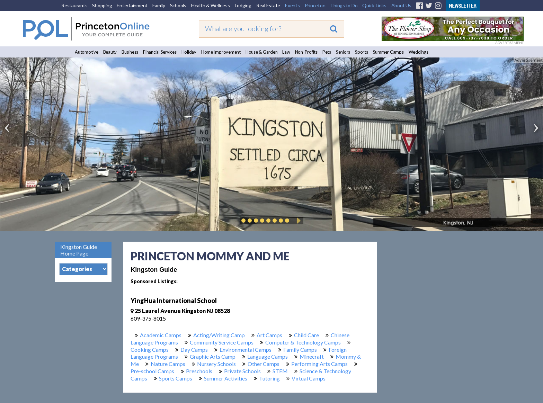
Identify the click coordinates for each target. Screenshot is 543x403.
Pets (326, 52)
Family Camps (300, 349)
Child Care (306, 335)
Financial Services (160, 52)
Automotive (86, 52)
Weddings (418, 52)
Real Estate (268, 5)
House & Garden (262, 52)
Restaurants (74, 5)
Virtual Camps (309, 378)
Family (158, 5)
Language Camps (267, 356)
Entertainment (132, 5)
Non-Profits (306, 52)
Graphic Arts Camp (212, 356)
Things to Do (343, 5)
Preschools (199, 371)
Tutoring (269, 378)
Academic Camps (160, 335)
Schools (178, 5)
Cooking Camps (150, 349)
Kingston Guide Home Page (78, 250)
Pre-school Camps (152, 371)
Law (286, 52)
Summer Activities (225, 378)
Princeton (315, 5)
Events (292, 5)
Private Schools (242, 371)
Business (130, 52)
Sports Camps (175, 378)
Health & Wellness (210, 5)
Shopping (102, 5)
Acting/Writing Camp (219, 335)
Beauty (110, 52)
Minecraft (312, 356)
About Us (401, 5)
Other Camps (263, 363)
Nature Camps (168, 363)
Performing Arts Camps (319, 363)
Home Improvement (221, 52)
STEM (280, 371)
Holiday (188, 52)
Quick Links (374, 5)
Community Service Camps (221, 342)
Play (297, 220)
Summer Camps (388, 52)
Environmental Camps (246, 349)
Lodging (243, 5)
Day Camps (194, 349)
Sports (361, 52)
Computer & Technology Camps (303, 342)
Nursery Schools (216, 363)
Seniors (343, 52)
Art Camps (269, 335)
